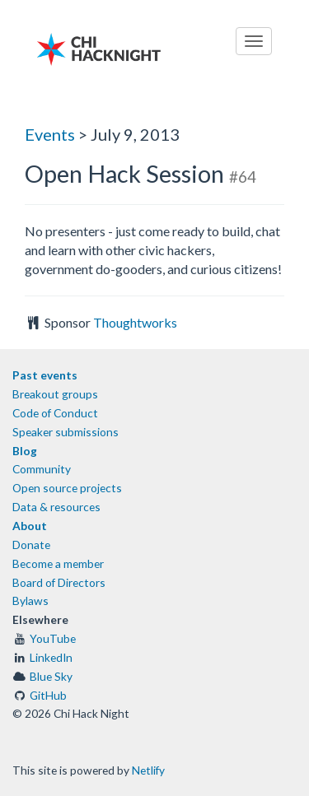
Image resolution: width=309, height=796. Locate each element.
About (29, 526)
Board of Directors (58, 582)
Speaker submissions (65, 432)
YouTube (53, 638)
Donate (31, 545)
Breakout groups (55, 394)
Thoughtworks (135, 322)
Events (50, 134)
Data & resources (56, 507)
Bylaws (30, 600)
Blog (24, 451)
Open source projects (67, 488)
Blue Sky (51, 676)
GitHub (48, 695)
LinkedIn (51, 657)
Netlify (148, 770)
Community (41, 469)
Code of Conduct (55, 413)
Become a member (58, 563)
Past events (44, 375)
